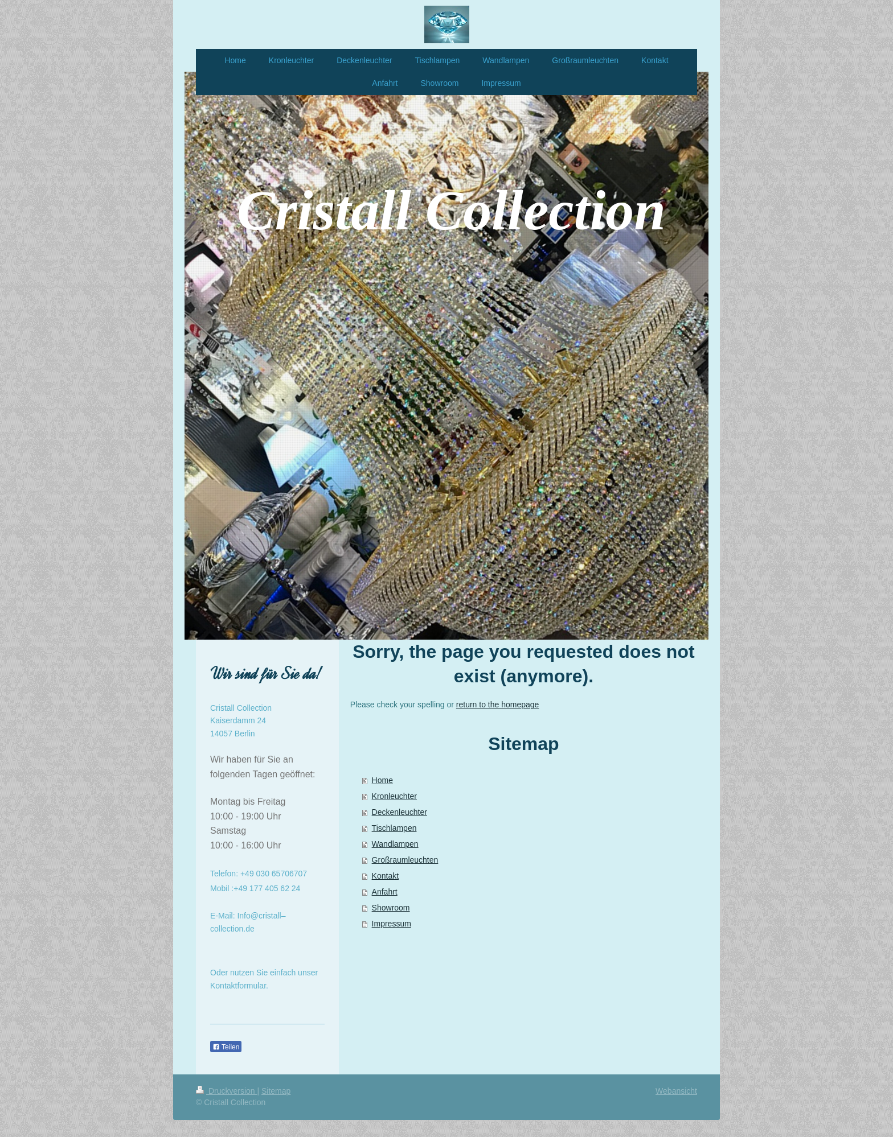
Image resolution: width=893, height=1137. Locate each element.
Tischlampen (394, 828)
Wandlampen (395, 843)
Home (382, 780)
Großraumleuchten (405, 859)
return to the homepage (497, 704)
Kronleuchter (394, 796)
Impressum (391, 923)
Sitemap (275, 1090)
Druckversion (226, 1090)
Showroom (391, 907)
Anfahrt (385, 891)
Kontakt (385, 875)
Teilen (225, 1047)
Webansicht (676, 1090)
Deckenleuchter (399, 812)
